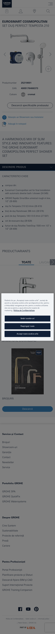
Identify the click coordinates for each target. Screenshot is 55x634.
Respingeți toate (27, 326)
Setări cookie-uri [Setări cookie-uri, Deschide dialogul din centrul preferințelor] (28, 319)
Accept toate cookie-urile (27, 334)
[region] (27, 317)
